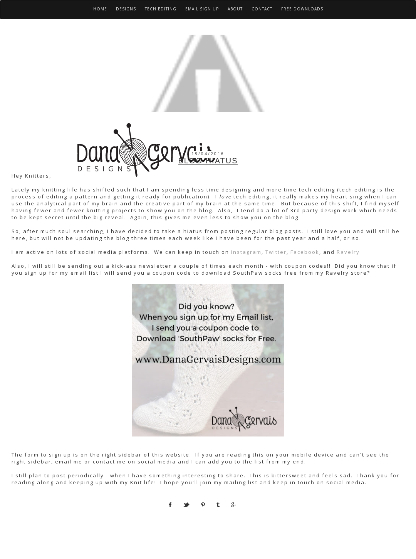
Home (100, 9)
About (235, 9)
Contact (262, 9)
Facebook (304, 251)
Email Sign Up (202, 9)
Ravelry (348, 251)
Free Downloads (302, 9)
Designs (126, 9)
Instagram (245, 251)
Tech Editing (160, 9)
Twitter (276, 251)
